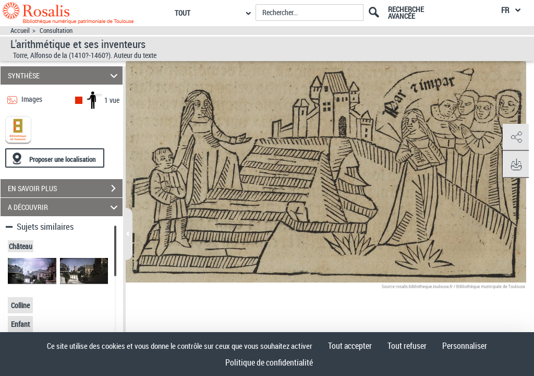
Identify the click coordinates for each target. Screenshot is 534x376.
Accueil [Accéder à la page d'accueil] (20, 30)
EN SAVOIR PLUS (65, 188)
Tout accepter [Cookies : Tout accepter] (350, 345)
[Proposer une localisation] (54, 158)
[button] (516, 137)
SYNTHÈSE (64, 75)
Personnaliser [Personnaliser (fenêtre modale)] (464, 345)
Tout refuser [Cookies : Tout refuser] (407, 345)
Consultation (56, 30)
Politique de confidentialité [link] (269, 362)
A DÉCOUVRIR (64, 207)
